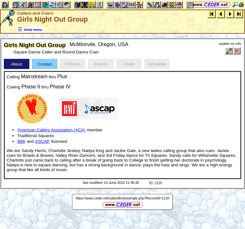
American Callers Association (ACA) (51, 130)
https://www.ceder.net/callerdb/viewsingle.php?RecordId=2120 (122, 198)
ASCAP (42, 141)
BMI (21, 141)
